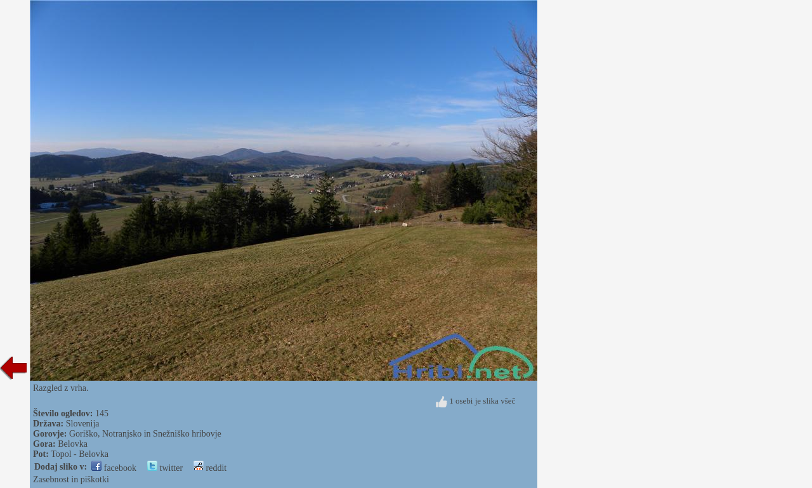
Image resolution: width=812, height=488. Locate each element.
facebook (113, 468)
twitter (165, 468)
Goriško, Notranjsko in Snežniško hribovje (145, 434)
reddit (209, 468)
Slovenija (83, 423)
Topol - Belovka (79, 454)
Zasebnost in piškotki (71, 479)
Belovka (73, 444)
